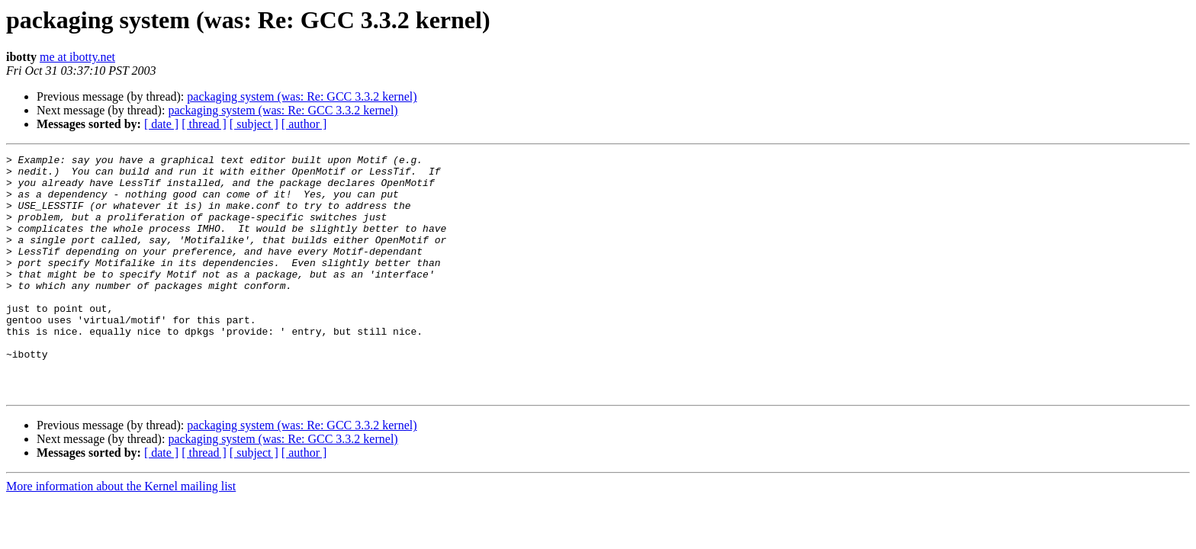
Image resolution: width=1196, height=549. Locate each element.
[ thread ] (204, 123)
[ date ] (161, 123)
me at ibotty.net (77, 56)
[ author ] (304, 123)
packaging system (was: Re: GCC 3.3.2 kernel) (301, 96)
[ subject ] (254, 123)
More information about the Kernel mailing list (121, 534)
